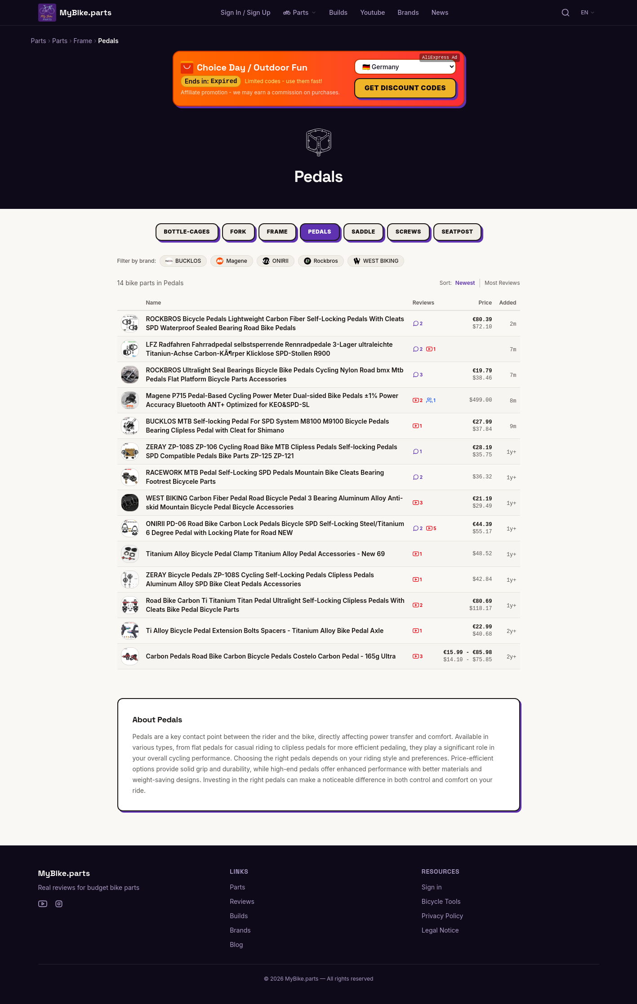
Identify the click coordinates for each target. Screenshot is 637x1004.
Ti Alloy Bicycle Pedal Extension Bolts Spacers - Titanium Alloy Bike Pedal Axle (265, 636)
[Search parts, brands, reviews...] (565, 12)
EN (588, 12)
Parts (300, 12)
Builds (338, 12)
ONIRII (276, 266)
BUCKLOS (183, 266)
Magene (231, 266)
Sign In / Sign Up (246, 12)
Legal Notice (440, 930)
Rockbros (321, 266)
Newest (465, 288)
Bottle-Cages (167, 236)
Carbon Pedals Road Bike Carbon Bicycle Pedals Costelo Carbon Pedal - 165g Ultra (271, 661)
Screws (421, 236)
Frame (270, 236)
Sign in (432, 887)
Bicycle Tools (441, 901)
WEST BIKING (376, 266)
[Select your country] (405, 67)
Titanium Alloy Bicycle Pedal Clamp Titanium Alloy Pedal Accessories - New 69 (265, 559)
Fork (225, 236)
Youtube (372, 12)
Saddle (370, 236)
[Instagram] (58, 903)
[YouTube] (42, 903)
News (440, 12)
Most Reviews (502, 288)
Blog (236, 944)
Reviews (242, 901)
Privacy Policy (442, 916)
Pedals (319, 236)
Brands (408, 12)
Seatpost (477, 236)
